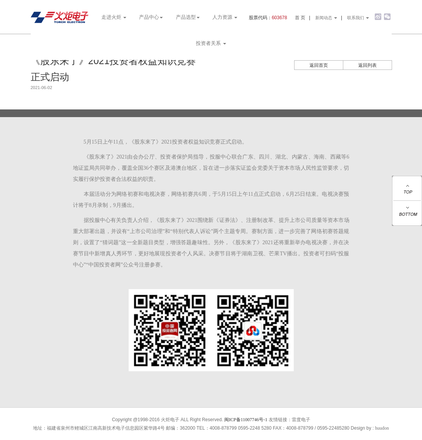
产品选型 (188, 17)
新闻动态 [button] (326, 17)
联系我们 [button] (358, 17)
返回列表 (367, 65)
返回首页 (318, 65)
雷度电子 (301, 419)
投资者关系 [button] (211, 43)
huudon (382, 428)
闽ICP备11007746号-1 (245, 419)
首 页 (300, 17)
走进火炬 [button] (113, 17)
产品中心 (151, 17)
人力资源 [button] (224, 17)
